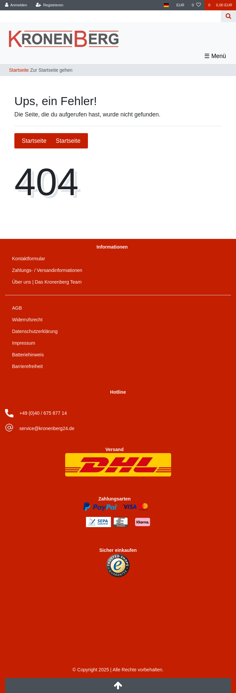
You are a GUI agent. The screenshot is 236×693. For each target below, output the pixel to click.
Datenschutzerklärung (34, 331)
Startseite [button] (51, 140)
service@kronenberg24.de (46, 428)
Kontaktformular (28, 258)
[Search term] (111, 16)
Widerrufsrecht (27, 319)
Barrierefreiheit (27, 366)
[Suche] (228, 16)
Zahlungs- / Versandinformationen (47, 270)
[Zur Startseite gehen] (39, 70)
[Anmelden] (16, 5)
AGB (17, 308)
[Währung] (180, 5)
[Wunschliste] (196, 5)
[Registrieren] (49, 5)
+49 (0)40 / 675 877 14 (43, 413)
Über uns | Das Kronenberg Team (47, 282)
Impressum (23, 343)
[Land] (166, 5)
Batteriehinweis (28, 354)
